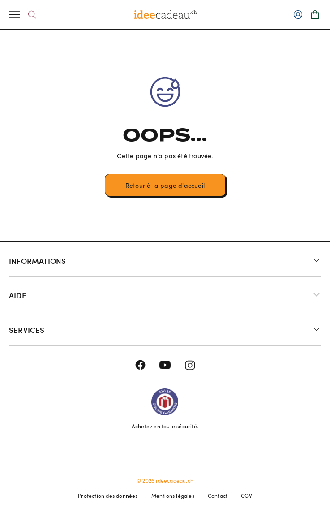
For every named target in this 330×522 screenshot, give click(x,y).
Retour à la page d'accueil (165, 185)
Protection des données (107, 495)
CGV (246, 495)
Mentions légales (172, 495)
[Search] (32, 14)
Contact (217, 495)
